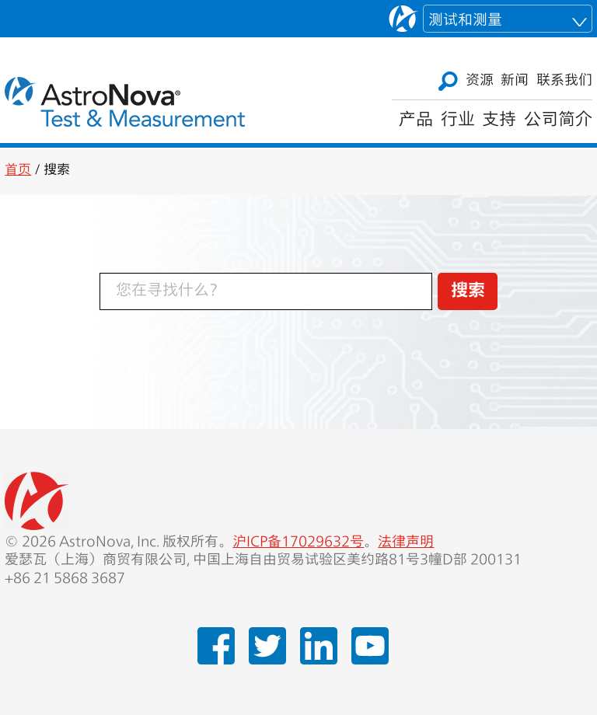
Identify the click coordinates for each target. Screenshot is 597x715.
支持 (499, 120)
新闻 (515, 81)
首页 (18, 170)
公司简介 (558, 120)
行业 (458, 120)
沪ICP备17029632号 (298, 542)
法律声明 (406, 542)
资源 (480, 81)
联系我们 (564, 81)
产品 (416, 120)
